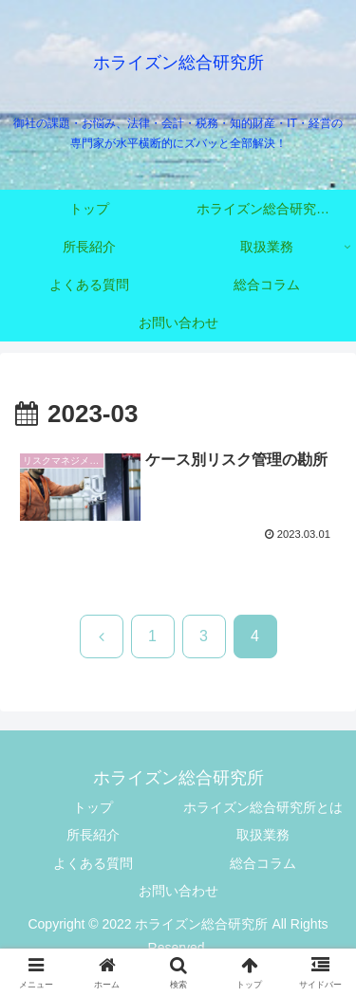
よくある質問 (93, 863)
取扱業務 (263, 834)
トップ (93, 807)
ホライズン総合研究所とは (263, 807)
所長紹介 (93, 834)
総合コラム (263, 863)
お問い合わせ (178, 890)
